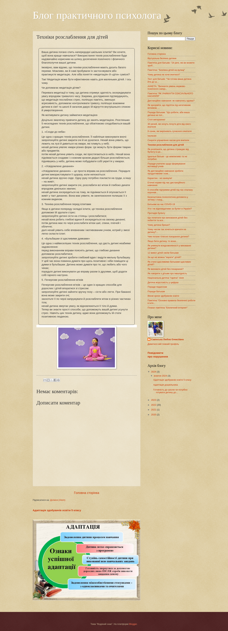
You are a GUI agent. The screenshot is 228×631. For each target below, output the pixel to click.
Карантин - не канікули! (160, 178)
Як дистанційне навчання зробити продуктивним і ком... (165, 172)
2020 (154, 414)
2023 (154, 400)
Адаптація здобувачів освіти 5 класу (57, 510)
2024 (154, 371)
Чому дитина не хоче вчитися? (164, 74)
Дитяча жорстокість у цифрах (163, 282)
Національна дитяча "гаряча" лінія (166, 278)
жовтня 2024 (161, 375)
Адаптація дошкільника (165, 384)
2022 (154, 405)
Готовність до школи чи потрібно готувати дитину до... (170, 391)
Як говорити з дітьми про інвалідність (167, 273)
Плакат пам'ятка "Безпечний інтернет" (168, 307)
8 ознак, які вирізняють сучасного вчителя (170, 131)
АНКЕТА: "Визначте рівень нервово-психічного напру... (167, 87)
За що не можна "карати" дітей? (164, 257)
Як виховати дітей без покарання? (166, 269)
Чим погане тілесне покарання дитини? (168, 236)
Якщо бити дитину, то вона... (163, 241)
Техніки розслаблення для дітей (166, 144)
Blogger (133, 624)
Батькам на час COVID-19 (161, 204)
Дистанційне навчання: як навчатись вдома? (171, 100)
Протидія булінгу (156, 213)
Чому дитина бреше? (159, 225)
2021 (154, 409)
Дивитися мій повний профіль (163, 344)
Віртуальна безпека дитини (162, 58)
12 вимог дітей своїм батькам (163, 252)
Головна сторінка (86, 493)
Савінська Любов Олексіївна (167, 339)
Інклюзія (152, 135)
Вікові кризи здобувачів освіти (163, 296)
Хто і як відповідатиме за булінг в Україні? (170, 208)
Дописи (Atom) (57, 500)
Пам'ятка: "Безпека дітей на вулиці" (166, 70)
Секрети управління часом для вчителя (168, 140)
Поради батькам (156, 291)
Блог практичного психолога (97, 15)
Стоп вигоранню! (156, 119)
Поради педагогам (157, 287)
